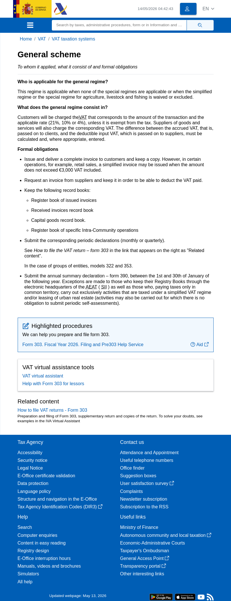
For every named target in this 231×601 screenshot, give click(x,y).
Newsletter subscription (143, 499)
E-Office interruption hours (44, 558)
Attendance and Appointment (149, 452)
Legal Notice (30, 468)
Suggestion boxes (138, 475)
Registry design (33, 550)
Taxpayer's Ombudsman (144, 550)
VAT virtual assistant (43, 375)
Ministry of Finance (139, 527)
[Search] (119, 25)
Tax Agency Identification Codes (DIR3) (60, 506)
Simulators (28, 573)
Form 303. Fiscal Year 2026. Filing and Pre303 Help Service (83, 344)
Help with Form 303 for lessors (53, 383)
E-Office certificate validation (46, 475)
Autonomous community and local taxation (166, 535)
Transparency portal (143, 566)
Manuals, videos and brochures (49, 566)
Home (26, 38)
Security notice (33, 460)
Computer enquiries (38, 535)
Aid (199, 344)
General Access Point (144, 558)
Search (25, 527)
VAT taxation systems (73, 38)
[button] (208, 8)
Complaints (131, 491)
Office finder (132, 468)
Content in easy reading (42, 543)
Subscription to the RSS (144, 506)
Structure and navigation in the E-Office (57, 499)
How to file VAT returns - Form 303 (52, 410)
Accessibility (30, 452)
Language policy (34, 491)
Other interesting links (142, 573)
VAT (42, 38)
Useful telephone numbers (146, 460)
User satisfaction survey (147, 483)
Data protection (33, 483)
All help (25, 581)
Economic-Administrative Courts (152, 543)
